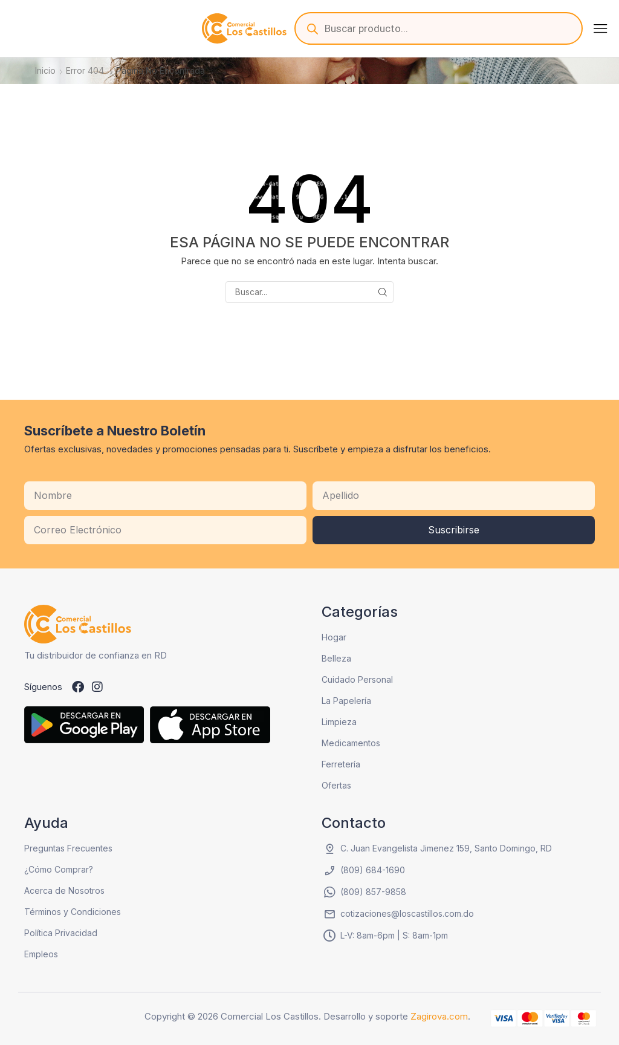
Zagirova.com (439, 1016)
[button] (600, 28)
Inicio (45, 70)
